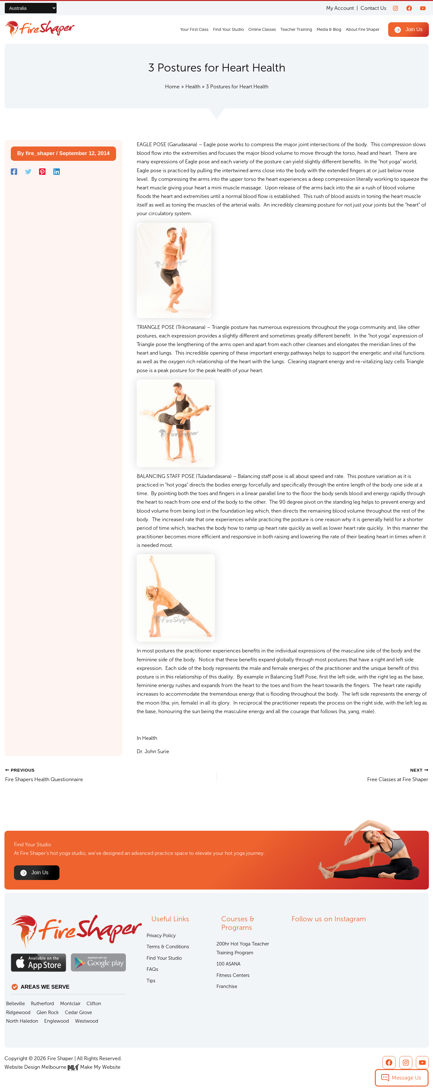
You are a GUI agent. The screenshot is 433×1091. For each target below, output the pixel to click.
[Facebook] (409, 8)
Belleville (15, 1003)
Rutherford (42, 1003)
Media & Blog (329, 29)
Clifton (93, 1003)
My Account (340, 8)
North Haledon (22, 1021)
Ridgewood (18, 1012)
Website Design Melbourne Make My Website (62, 1067)
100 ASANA (228, 964)
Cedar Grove (78, 1012)
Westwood (86, 1021)
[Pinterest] (42, 171)
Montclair (70, 1003)
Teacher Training (296, 29)
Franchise (226, 986)
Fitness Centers (233, 975)
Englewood (56, 1021)
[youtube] (423, 8)
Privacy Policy (161, 935)
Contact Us (373, 8)
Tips (151, 981)
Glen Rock (48, 1012)
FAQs (152, 969)
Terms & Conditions (168, 947)
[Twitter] (28, 171)
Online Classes (262, 29)
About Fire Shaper (363, 29)
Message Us (406, 1077)
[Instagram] (395, 8)
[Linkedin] (56, 171)
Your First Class (194, 29)
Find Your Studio (228, 29)
